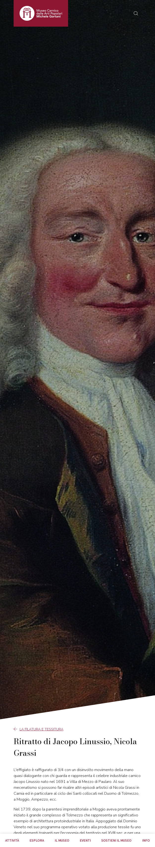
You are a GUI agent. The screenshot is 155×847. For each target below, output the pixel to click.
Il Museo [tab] (62, 840)
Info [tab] (146, 840)
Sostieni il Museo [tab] (116, 840)
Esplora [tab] (36, 840)
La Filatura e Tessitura (38, 729)
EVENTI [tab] (85, 840)
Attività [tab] (12, 840)
